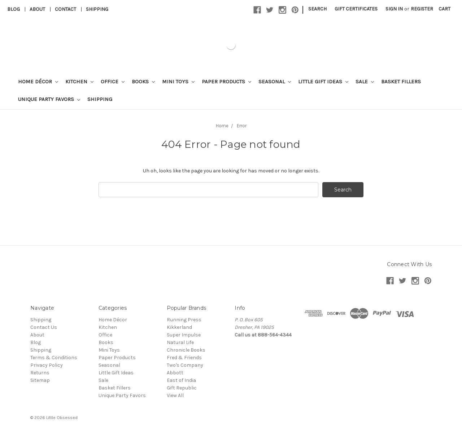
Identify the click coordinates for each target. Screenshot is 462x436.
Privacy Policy (46, 365)
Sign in (394, 9)
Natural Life (180, 342)
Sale (365, 81)
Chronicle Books (186, 350)
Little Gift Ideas (323, 81)
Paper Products (226, 81)
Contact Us (43, 327)
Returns (39, 373)
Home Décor (38, 81)
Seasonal (274, 81)
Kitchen (79, 81)
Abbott (175, 373)
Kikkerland (179, 327)
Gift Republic (182, 388)
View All (175, 395)
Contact (65, 9)
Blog (13, 9)
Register (422, 9)
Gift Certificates (356, 9)
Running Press (184, 320)
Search (317, 9)
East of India (181, 380)
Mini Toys (178, 81)
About (37, 9)
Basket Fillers (401, 81)
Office (113, 81)
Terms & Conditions (53, 357)
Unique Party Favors (49, 99)
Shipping (97, 9)
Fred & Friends (184, 357)
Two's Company (185, 365)
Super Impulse (184, 335)
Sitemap (40, 380)
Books (143, 81)
